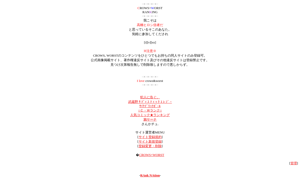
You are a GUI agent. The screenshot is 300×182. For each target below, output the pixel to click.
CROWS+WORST (151, 155)
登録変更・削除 (150, 146)
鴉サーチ (150, 119)
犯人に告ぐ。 (150, 97)
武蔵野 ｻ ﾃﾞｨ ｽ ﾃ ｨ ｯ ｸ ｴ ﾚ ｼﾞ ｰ (150, 102)
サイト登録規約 (150, 137)
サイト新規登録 (150, 141)
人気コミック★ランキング (150, 115)
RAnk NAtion (150, 175)
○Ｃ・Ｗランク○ (150, 110)
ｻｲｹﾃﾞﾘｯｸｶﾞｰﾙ (150, 106)
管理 (293, 163)
